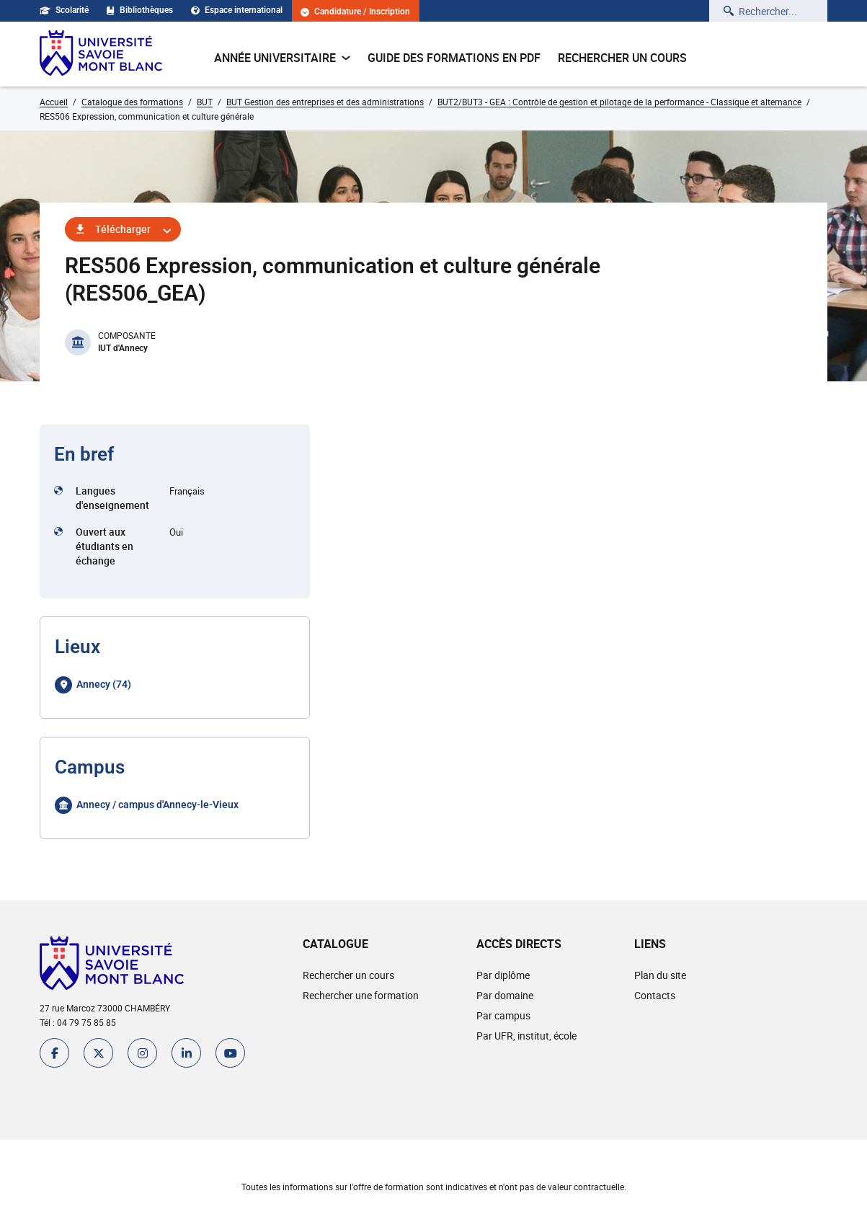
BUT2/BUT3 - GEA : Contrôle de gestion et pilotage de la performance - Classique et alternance (619, 101)
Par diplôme (503, 975)
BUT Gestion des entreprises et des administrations (325, 101)
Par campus (503, 1015)
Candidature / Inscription (355, 12)
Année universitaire (282, 58)
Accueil (54, 101)
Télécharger (123, 229)
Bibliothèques (140, 10)
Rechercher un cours (622, 58)
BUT (205, 101)
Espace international (237, 10)
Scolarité (64, 10)
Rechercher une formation (361, 995)
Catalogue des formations (132, 101)
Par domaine (504, 995)
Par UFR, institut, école (526, 1035)
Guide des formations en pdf (454, 58)
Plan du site (660, 975)
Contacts (654, 995)
